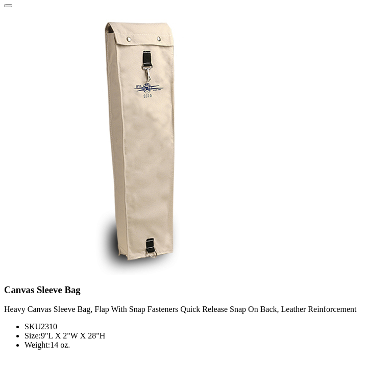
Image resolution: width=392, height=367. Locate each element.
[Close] (8, 5)
